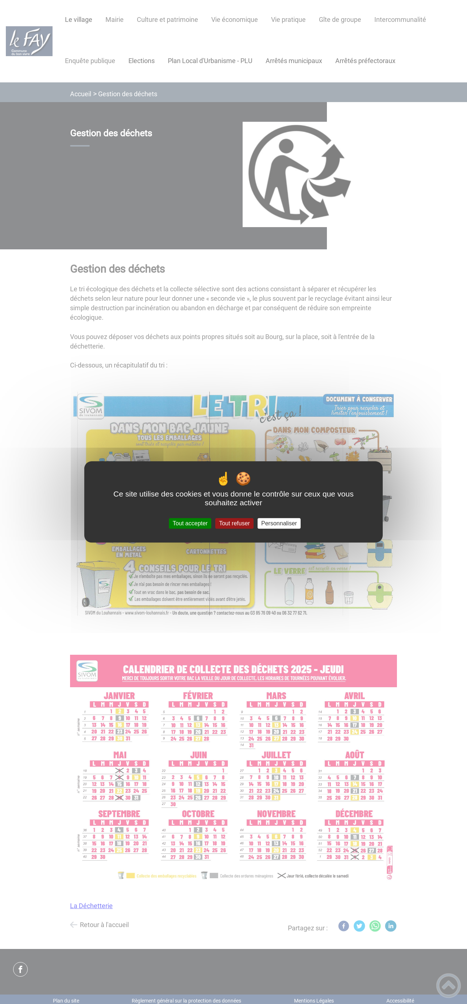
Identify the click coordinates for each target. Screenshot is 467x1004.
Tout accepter (190, 523)
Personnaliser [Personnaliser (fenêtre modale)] (279, 523)
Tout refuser (234, 523)
